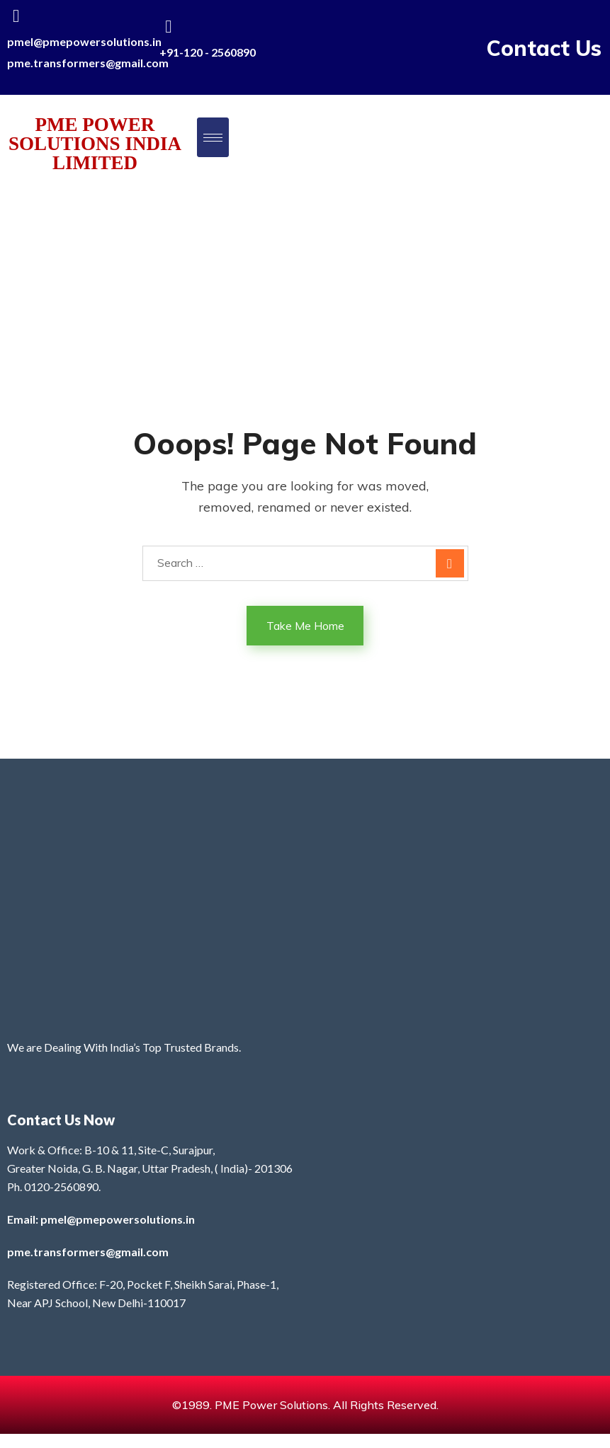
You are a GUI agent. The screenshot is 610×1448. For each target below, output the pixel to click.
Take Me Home (305, 626)
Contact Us (544, 48)
